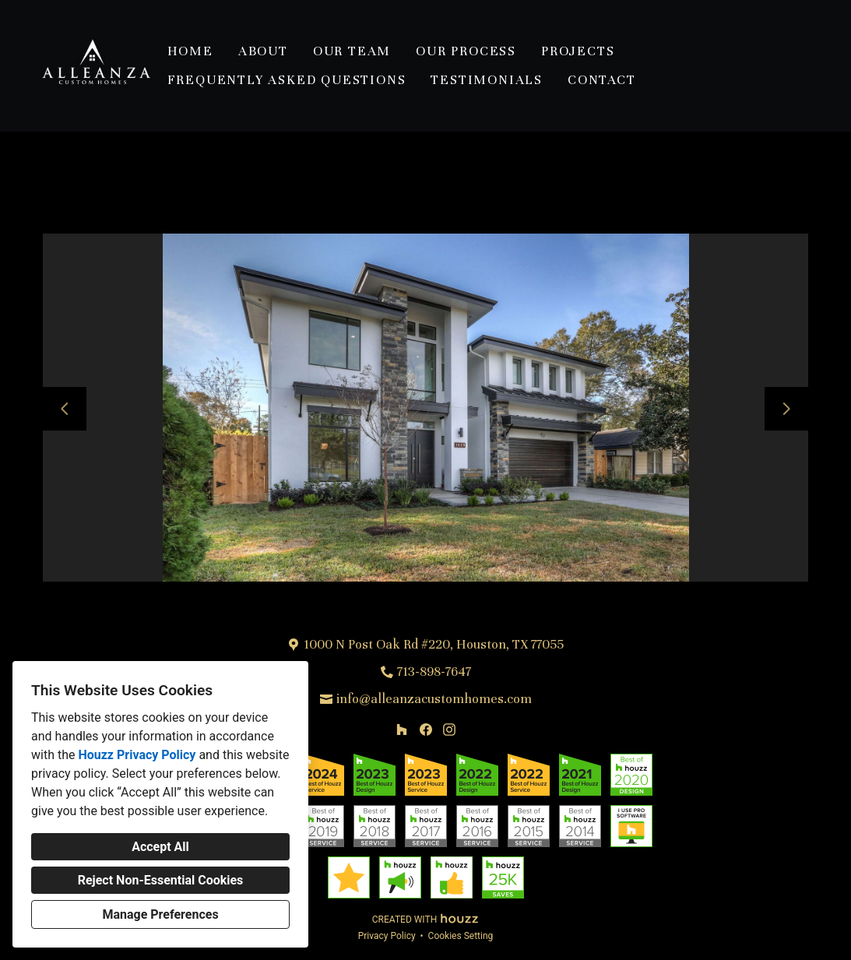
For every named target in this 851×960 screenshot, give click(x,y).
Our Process (466, 51)
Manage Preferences (160, 914)
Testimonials (487, 80)
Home (190, 51)
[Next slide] (786, 409)
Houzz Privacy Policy (136, 754)
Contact (602, 80)
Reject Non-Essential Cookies (161, 880)
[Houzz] (401, 729)
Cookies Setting (461, 935)
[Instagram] (449, 729)
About (263, 51)
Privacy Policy (387, 935)
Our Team (352, 51)
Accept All (160, 846)
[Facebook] (425, 729)
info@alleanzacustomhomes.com (434, 699)
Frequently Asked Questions (286, 80)
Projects (577, 51)
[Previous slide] (64, 409)
